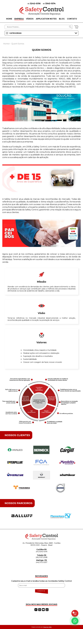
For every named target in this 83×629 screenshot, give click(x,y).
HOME (9, 19)
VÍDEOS (30, 19)
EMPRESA (19, 19)
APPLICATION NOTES (46, 19)
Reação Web (47, 627)
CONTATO (72, 19)
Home (6, 44)
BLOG (62, 19)
